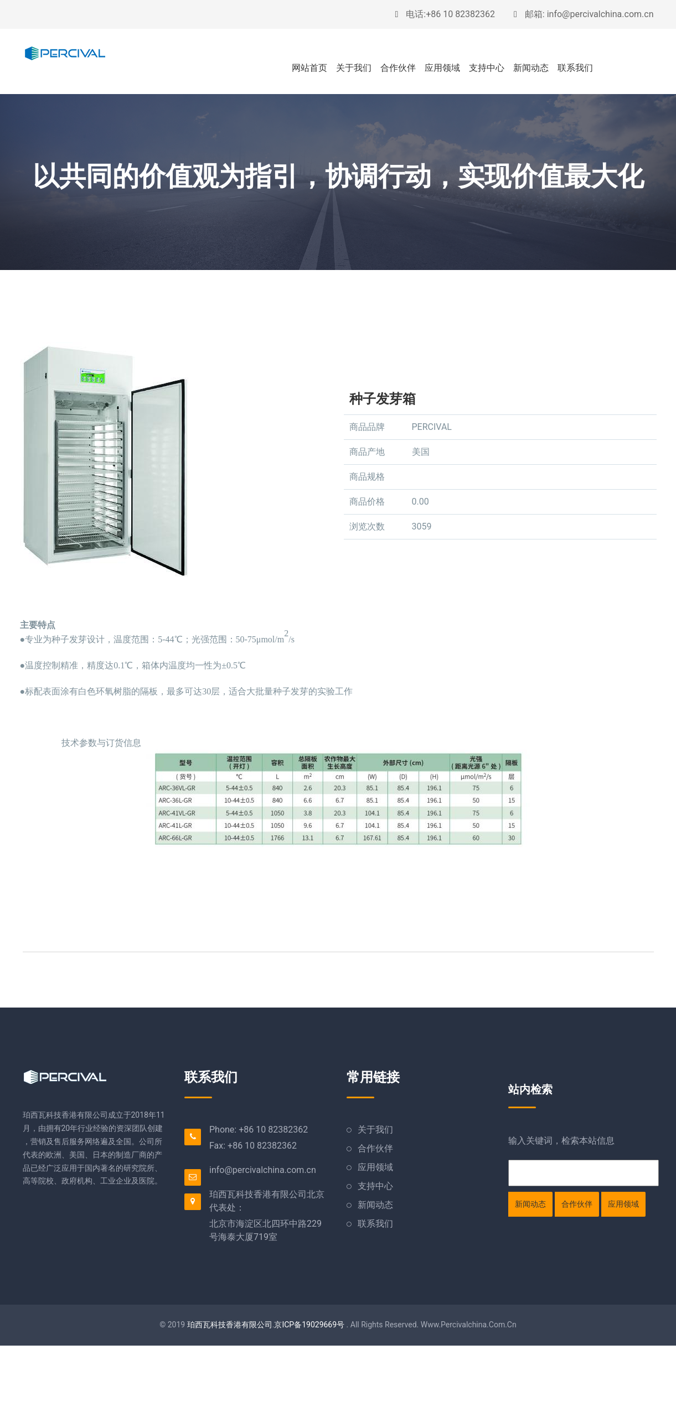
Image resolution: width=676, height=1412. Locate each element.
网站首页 (309, 68)
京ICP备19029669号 (309, 1324)
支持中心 (486, 68)
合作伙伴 (398, 68)
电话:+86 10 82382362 (445, 14)
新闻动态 (531, 68)
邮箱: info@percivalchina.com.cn (583, 14)
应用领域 (442, 68)
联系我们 (575, 68)
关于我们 (353, 68)
